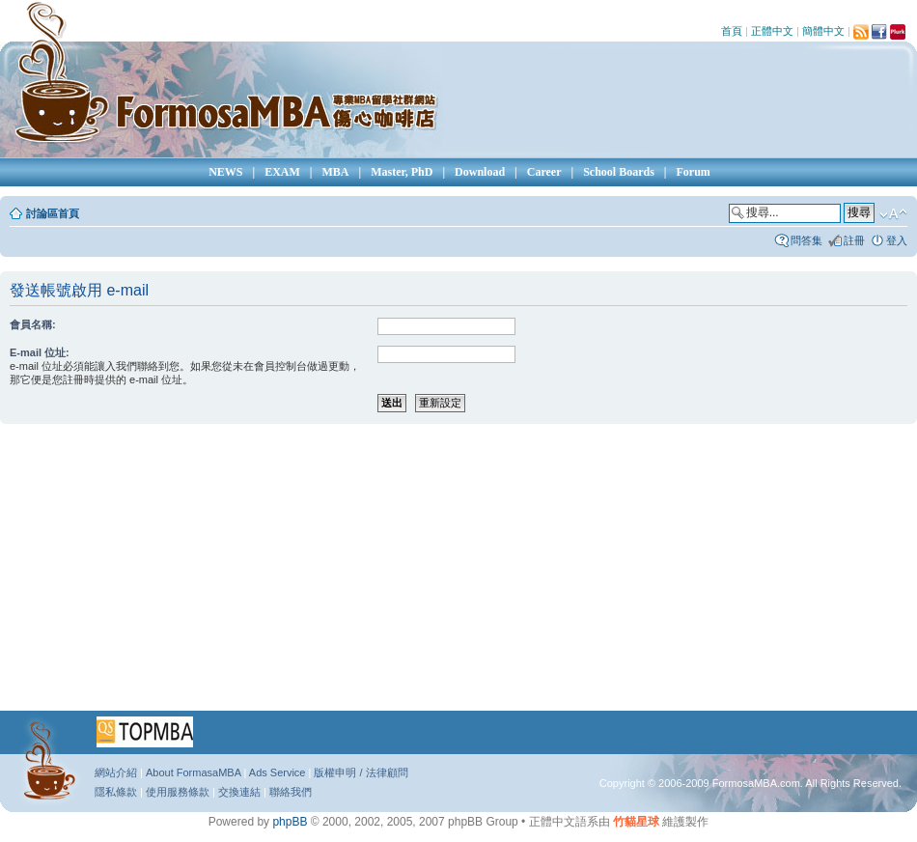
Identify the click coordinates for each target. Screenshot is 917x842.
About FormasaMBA (193, 772)
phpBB (289, 821)
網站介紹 (116, 772)
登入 (896, 240)
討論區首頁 (52, 213)
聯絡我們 (290, 792)
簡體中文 (823, 31)
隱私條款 (116, 792)
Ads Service (277, 772)
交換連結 (239, 792)
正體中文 (772, 31)
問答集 (806, 240)
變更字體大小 (893, 214)
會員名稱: (33, 324)
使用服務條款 (177, 792)
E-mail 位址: (39, 352)
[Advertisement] (424, 573)
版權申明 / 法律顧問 (360, 772)
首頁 (731, 31)
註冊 (854, 240)
